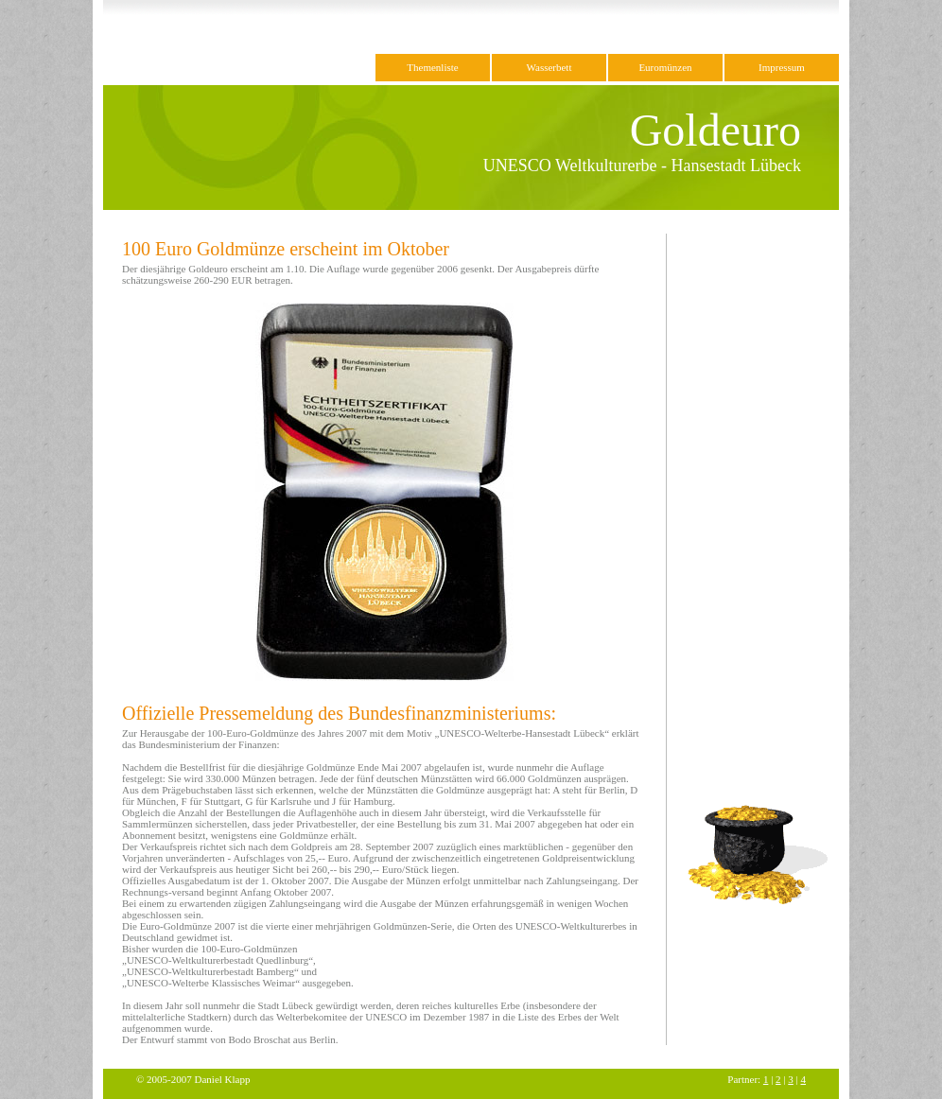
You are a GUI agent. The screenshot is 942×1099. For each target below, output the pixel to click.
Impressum (782, 67)
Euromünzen (664, 67)
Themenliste (432, 67)
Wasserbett (549, 67)
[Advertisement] (752, 517)
